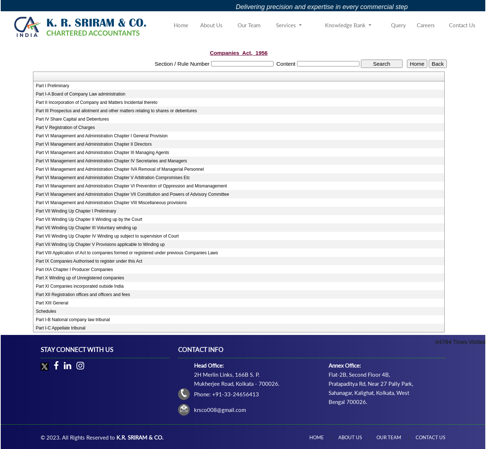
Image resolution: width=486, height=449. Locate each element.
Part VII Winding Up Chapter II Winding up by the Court (89, 219)
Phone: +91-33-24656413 (226, 394)
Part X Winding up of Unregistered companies (80, 277)
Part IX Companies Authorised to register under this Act (89, 261)
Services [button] (286, 25)
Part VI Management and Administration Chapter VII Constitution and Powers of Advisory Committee (132, 194)
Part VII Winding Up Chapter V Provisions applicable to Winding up (100, 244)
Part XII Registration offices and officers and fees (83, 294)
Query (398, 25)
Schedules (46, 311)
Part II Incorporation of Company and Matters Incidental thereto (97, 102)
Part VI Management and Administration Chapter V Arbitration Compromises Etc (113, 177)
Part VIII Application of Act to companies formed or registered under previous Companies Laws (127, 252)
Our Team (249, 25)
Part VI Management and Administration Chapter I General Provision (102, 135)
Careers (426, 25)
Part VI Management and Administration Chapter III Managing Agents (102, 152)
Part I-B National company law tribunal (73, 319)
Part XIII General (52, 303)
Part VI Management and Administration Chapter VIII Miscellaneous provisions (111, 202)
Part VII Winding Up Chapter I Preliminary (76, 211)
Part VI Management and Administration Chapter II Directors (94, 144)
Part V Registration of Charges (65, 127)
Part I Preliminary (52, 85)
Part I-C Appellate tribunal (61, 328)
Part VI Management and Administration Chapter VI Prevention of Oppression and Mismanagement (131, 186)
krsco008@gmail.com (220, 409)
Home (181, 25)
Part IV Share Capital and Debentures (72, 119)
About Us (211, 25)
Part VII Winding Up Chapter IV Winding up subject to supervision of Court (107, 236)
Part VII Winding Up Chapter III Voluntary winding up (86, 227)
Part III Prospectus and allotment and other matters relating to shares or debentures (116, 110)
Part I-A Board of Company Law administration (80, 94)
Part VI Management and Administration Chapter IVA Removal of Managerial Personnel (120, 169)
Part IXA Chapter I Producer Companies (74, 269)
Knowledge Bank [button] (346, 25)
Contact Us (462, 25)
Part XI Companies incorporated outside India (80, 286)
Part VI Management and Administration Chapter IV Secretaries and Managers (111, 160)
